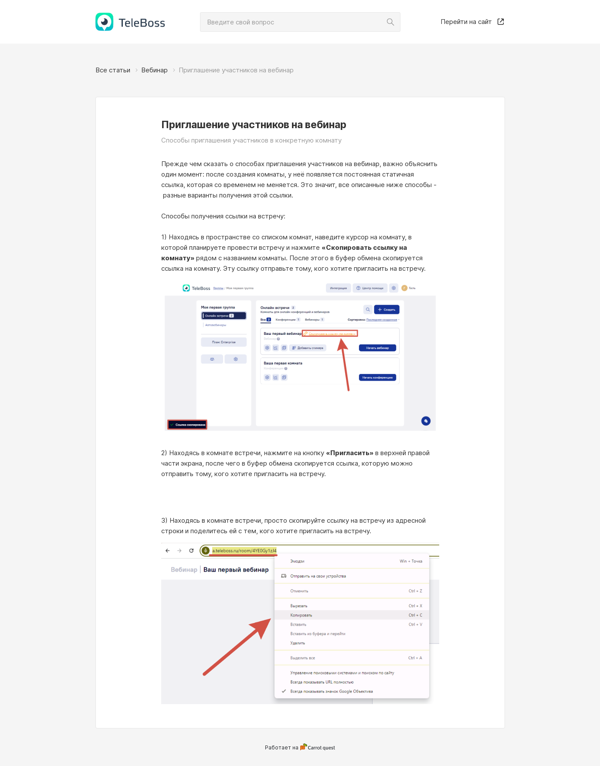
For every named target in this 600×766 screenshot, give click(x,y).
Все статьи (112, 70)
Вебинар (154, 70)
